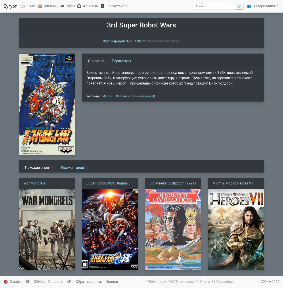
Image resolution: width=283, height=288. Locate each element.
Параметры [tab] (121, 61)
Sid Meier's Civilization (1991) (172, 183)
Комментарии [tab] (74, 167)
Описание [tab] (96, 61)
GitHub (39, 282)
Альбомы (91, 6)
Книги (31, 6)
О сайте (16, 282)
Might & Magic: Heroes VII (232, 183)
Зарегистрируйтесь (116, 41)
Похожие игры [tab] (39, 167)
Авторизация (264, 6)
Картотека (115, 6)
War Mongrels (34, 183)
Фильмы (51, 6)
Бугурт (10, 6)
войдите (140, 41)
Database (55, 282)
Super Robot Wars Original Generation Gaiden (107, 183)
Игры (70, 6)
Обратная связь (89, 282)
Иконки (112, 282)
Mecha (106, 96)
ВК (28, 282)
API (69, 282)
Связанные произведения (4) (135, 96)
